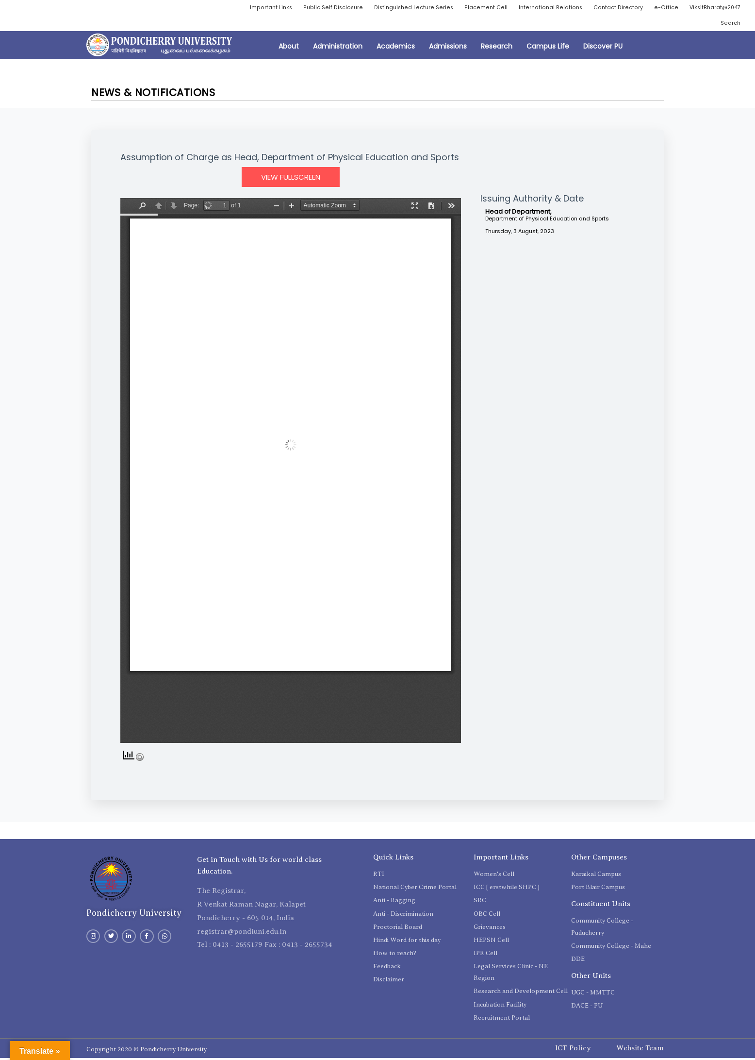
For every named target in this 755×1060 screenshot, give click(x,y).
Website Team (640, 1050)
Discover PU (603, 48)
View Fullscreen (290, 179)
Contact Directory (680, 8)
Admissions (448, 48)
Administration (337, 48)
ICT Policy (573, 1050)
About (289, 48)
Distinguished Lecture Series (468, 8)
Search (729, 24)
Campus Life (547, 48)
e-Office (728, 8)
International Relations (608, 8)
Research (496, 48)
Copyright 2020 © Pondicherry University (146, 1051)
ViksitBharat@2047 (680, 24)
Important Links (320, 8)
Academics (396, 48)
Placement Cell (542, 8)
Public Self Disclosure (385, 8)
